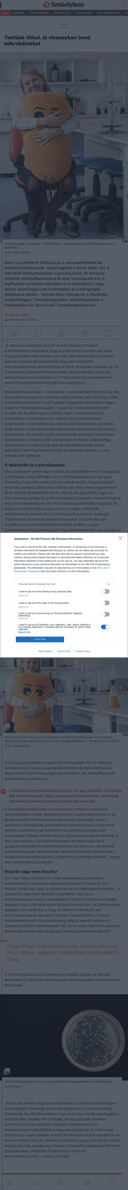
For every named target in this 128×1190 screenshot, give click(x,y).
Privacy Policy (83, 651)
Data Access (63, 651)
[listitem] (64, 584)
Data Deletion (45, 651)
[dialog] (64, 595)
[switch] (105, 591)
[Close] (121, 539)
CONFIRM (40, 639)
